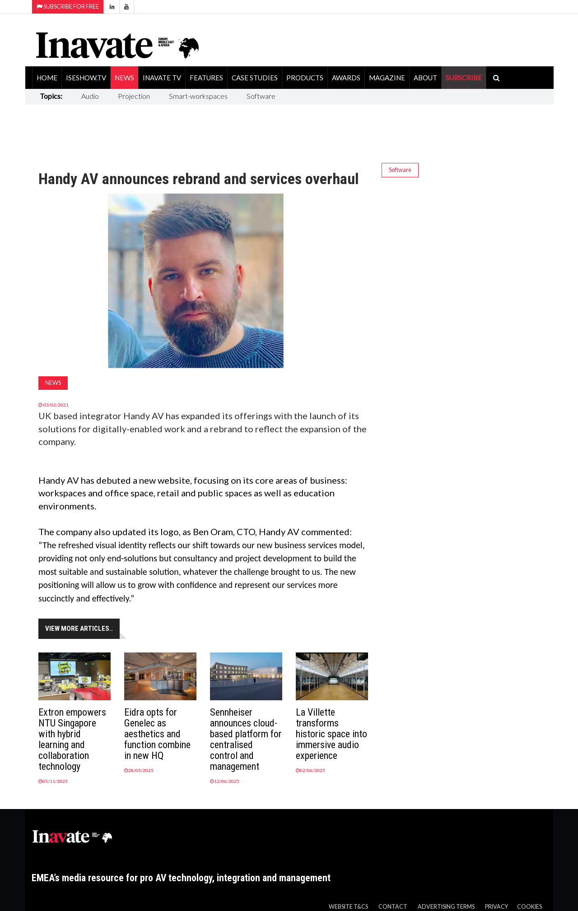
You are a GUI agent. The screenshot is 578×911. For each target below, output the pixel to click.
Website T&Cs (348, 906)
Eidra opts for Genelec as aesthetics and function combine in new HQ (157, 734)
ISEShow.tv (86, 78)
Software (261, 96)
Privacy (496, 906)
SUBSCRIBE (464, 78)
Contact (392, 906)
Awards (346, 78)
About (425, 78)
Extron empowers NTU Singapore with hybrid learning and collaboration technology (72, 739)
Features (206, 78)
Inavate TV (162, 78)
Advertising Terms (446, 906)
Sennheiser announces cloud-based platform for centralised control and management (246, 739)
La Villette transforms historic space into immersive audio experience (331, 734)
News (124, 78)
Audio (90, 96)
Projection (134, 96)
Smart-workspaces (198, 96)
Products (304, 78)
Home (47, 78)
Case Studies (255, 78)
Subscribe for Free (68, 6)
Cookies (529, 906)
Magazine (387, 78)
